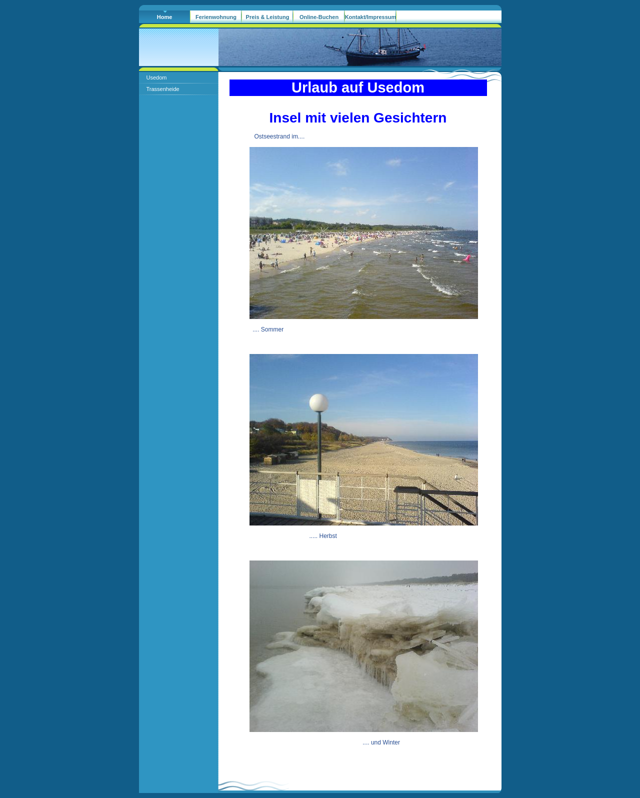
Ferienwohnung (216, 17)
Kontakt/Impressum (370, 17)
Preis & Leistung (268, 17)
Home (164, 17)
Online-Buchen (319, 17)
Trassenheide (163, 89)
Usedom (156, 77)
